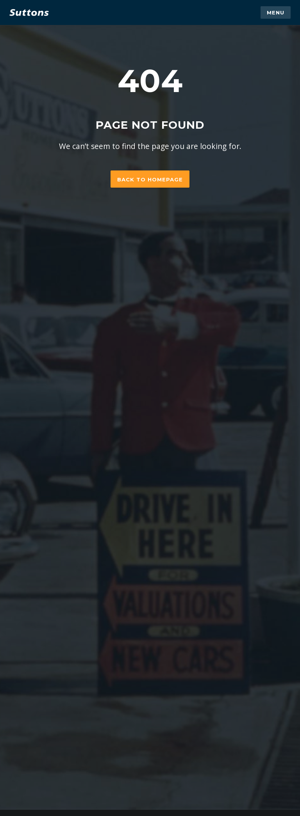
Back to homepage (150, 179)
